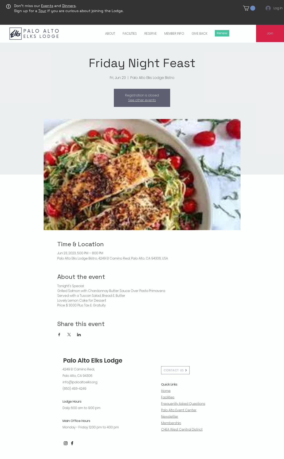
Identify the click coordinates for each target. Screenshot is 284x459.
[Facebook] (72, 443)
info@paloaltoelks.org (80, 382)
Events (47, 5)
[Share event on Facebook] (59, 334)
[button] (249, 8)
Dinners (69, 5)
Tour (42, 10)
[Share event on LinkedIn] (79, 334)
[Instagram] (65, 443)
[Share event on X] (69, 334)
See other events (142, 100)
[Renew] (222, 33)
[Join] (270, 33)
